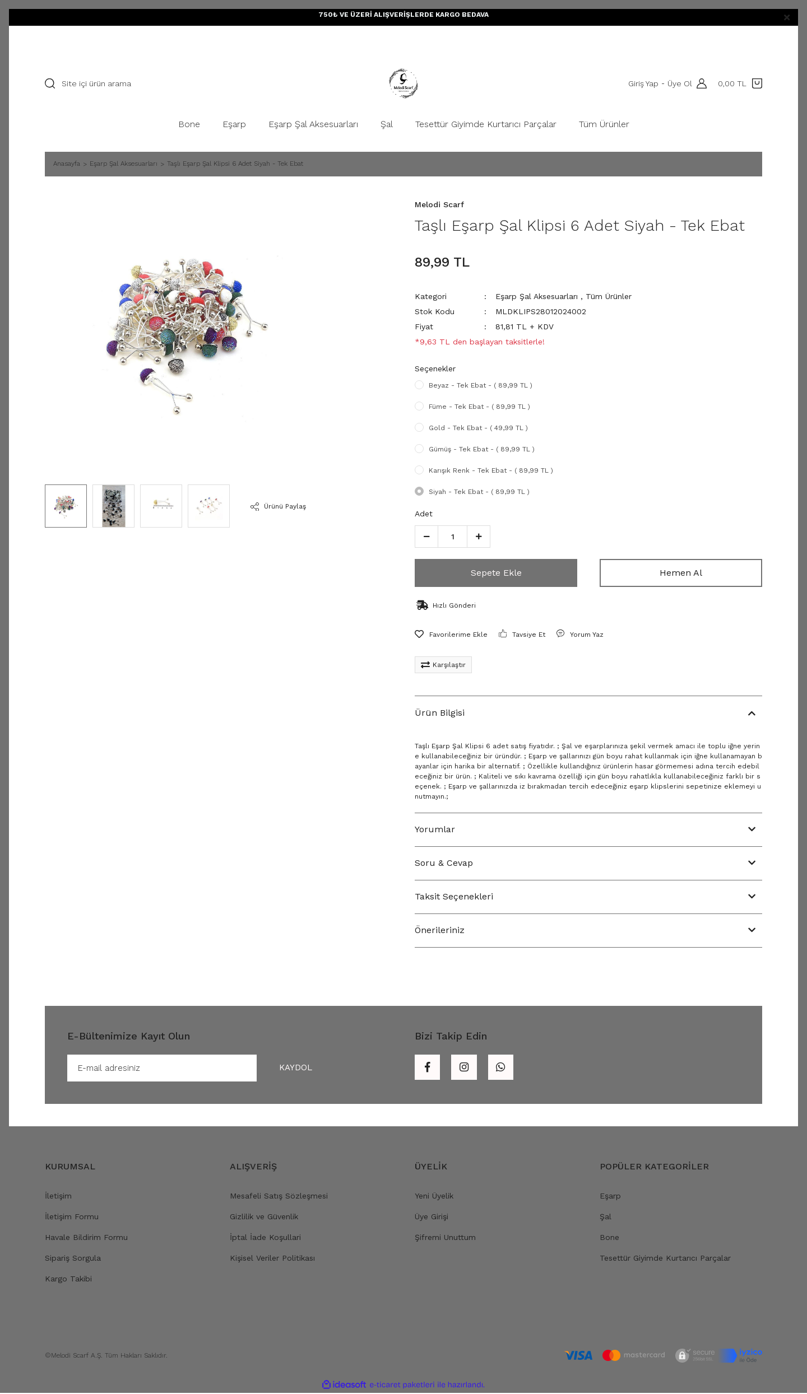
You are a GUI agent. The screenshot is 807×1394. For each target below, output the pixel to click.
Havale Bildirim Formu (86, 1238)
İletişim (58, 1196)
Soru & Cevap (444, 862)
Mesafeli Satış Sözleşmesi (279, 1196)
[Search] (188, 83)
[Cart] (740, 83)
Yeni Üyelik (434, 1196)
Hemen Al (681, 572)
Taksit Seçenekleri (454, 896)
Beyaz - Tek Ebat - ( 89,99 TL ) (480, 385)
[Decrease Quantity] (426, 536)
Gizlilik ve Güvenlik (264, 1217)
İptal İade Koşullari (265, 1238)
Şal (605, 1217)
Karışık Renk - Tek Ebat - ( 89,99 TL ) (491, 470)
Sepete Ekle (496, 572)
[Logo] (403, 83)
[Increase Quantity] (478, 536)
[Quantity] (452, 536)
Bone (609, 1238)
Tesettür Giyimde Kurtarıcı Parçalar (665, 1259)
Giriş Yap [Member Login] (642, 83)
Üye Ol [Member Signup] (678, 83)
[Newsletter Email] (201, 1069)
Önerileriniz (440, 930)
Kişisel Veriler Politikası (272, 1259)
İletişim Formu (72, 1217)
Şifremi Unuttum (445, 1238)
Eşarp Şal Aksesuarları (536, 296)
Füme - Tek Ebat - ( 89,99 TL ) (479, 407)
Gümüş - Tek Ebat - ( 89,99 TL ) (482, 449)
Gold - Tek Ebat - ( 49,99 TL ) (478, 428)
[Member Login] (699, 83)
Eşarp (610, 1196)
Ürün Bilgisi (440, 712)
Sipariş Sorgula (73, 1259)
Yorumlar (435, 829)
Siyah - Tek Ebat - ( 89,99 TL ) (479, 492)
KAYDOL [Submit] (292, 1068)
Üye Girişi (431, 1217)
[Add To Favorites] (451, 635)
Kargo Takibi (68, 1279)
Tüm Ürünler (609, 296)
